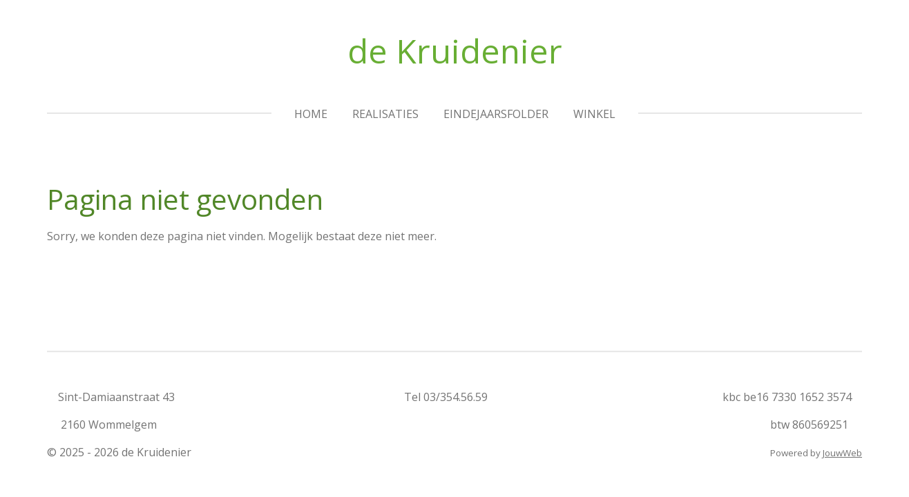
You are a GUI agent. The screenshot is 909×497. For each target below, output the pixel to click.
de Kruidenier (454, 50)
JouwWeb (842, 453)
